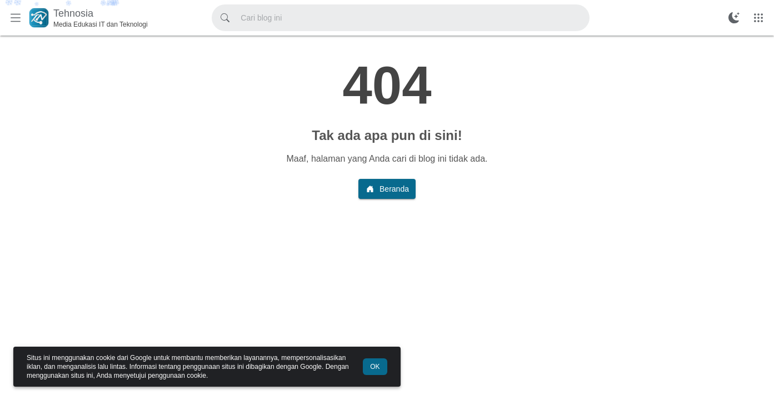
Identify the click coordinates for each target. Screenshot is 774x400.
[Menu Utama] (15, 18)
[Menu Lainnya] (758, 18)
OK (374, 367)
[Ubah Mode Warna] (734, 18)
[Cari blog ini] (225, 18)
